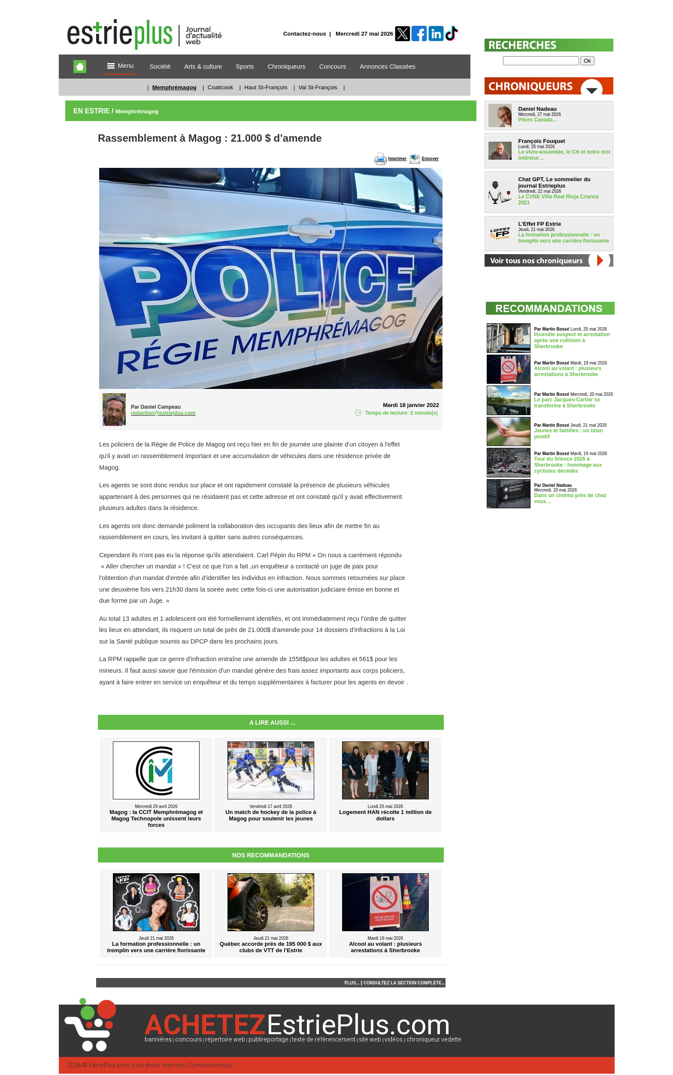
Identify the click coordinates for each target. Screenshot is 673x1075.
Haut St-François (265, 87)
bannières (158, 1039)
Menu (121, 66)
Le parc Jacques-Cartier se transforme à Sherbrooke (567, 403)
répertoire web (225, 1039)
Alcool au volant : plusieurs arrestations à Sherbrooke (568, 371)
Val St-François (317, 87)
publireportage (268, 1039)
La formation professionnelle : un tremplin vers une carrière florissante (563, 238)
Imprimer (397, 158)
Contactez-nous (304, 33)
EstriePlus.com (109, 1065)
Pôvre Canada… (538, 120)
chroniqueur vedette (433, 1039)
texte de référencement (323, 1039)
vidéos (394, 1039)
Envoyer (430, 158)
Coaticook (220, 87)
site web (370, 1039)
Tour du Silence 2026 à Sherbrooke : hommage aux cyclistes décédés (568, 465)
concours (188, 1039)
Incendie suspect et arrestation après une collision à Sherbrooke (572, 340)
